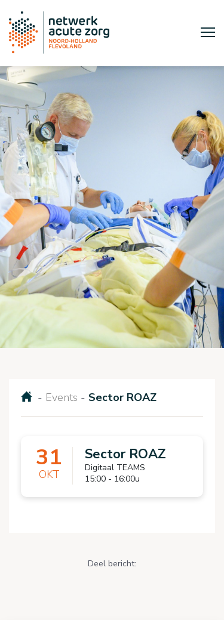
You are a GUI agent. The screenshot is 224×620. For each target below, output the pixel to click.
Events (61, 397)
